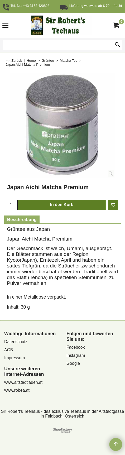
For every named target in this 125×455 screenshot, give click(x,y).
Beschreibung (22, 219)
